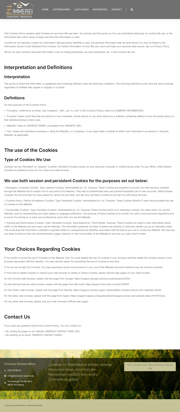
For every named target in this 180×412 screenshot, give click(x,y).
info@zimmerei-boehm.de (21, 376)
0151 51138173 (14, 370)
